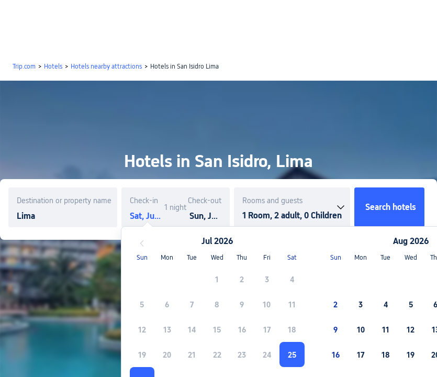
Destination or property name (64, 200)
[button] (349, 17)
